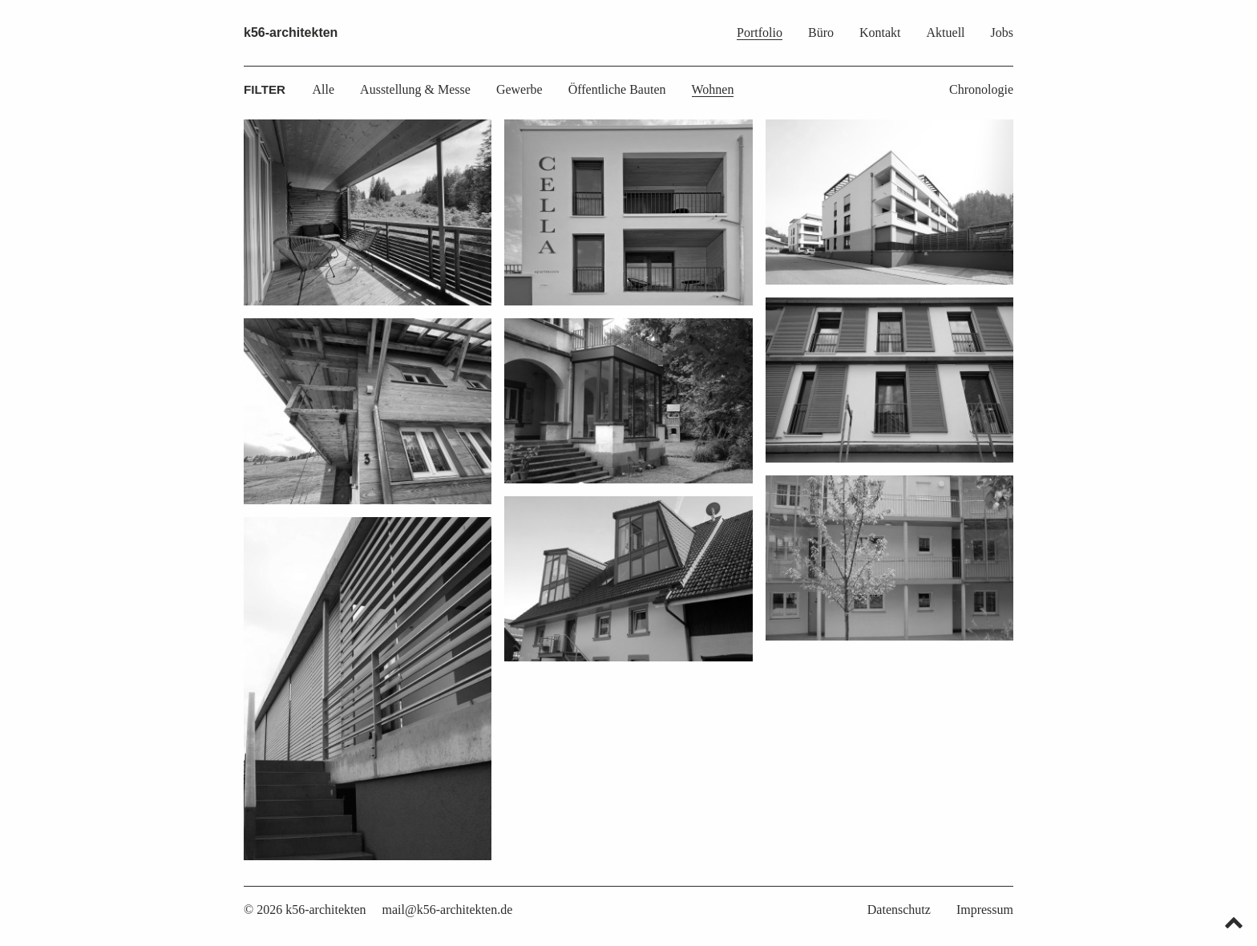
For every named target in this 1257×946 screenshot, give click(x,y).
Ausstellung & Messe (415, 89)
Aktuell (946, 32)
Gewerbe (519, 89)
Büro (821, 32)
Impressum (984, 909)
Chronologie (981, 89)
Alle (324, 89)
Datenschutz (899, 909)
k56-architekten (290, 32)
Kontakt (880, 32)
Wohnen (713, 89)
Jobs (1002, 32)
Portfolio (759, 32)
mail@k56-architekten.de (447, 909)
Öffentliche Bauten (617, 89)
